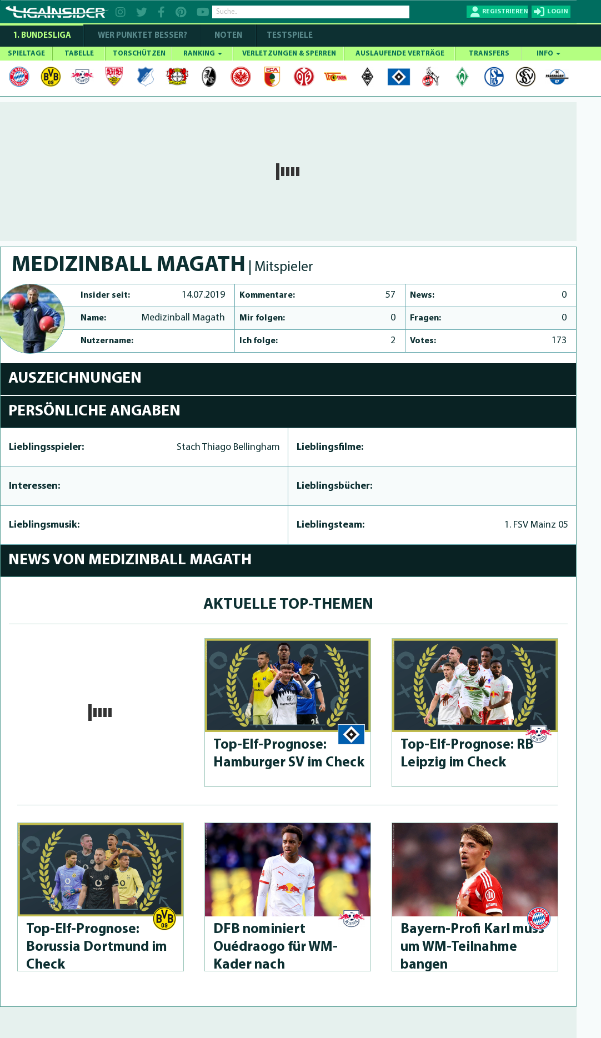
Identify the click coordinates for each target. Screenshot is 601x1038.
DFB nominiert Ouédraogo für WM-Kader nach (275, 947)
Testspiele (289, 36)
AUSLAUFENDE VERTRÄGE (399, 53)
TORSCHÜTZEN (139, 53)
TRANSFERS (489, 53)
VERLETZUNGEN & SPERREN (289, 53)
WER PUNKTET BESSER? (142, 36)
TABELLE (79, 53)
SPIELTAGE (26, 53)
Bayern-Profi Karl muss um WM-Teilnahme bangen (472, 947)
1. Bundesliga (42, 36)
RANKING (202, 53)
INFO (548, 53)
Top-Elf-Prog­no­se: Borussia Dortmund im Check (96, 947)
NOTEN (228, 36)
